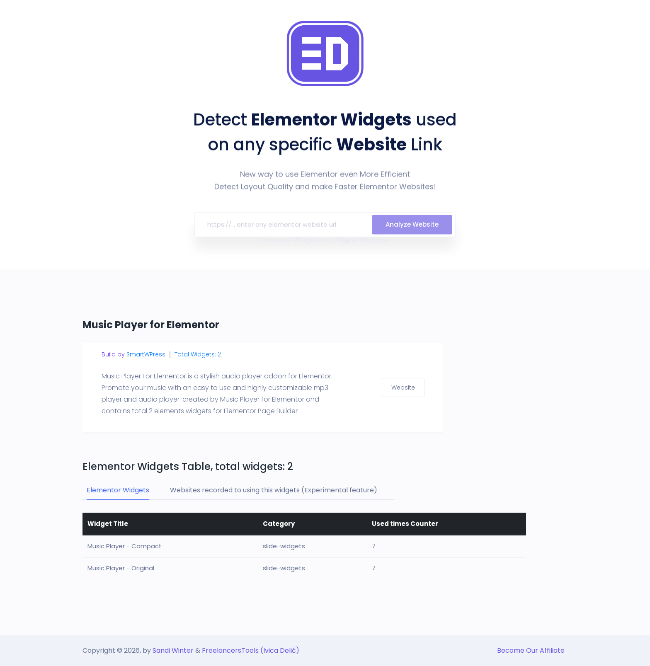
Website (403, 387)
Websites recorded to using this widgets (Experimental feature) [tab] (273, 490)
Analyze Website (412, 229)
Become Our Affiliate (531, 650)
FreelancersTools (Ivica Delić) (250, 650)
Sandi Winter (173, 650)
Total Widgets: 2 (198, 354)
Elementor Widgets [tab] (118, 490)
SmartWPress (145, 354)
